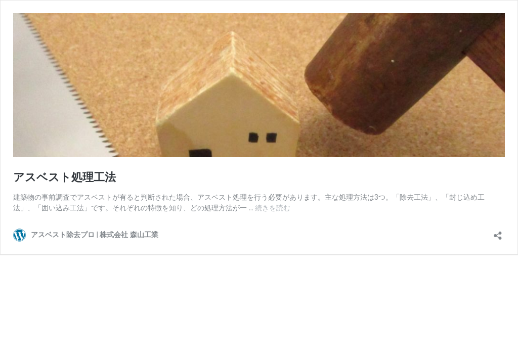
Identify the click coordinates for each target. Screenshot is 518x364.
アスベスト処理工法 (64, 177)
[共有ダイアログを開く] (498, 232)
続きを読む (272, 208)
